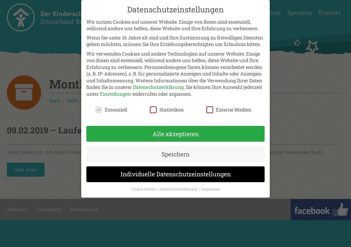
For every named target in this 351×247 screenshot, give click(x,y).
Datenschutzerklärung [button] (179, 187)
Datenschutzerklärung (158, 85)
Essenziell (111, 108)
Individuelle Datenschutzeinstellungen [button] (176, 173)
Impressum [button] (210, 187)
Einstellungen (115, 92)
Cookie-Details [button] (144, 187)
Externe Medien (228, 108)
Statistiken (167, 108)
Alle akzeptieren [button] (176, 132)
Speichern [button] (175, 152)
